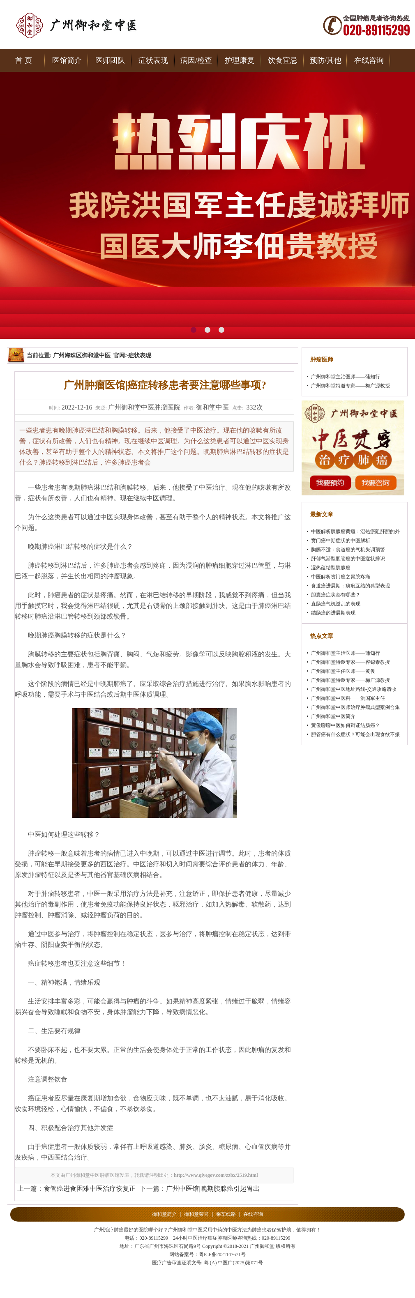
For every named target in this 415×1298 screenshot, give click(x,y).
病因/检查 (196, 60)
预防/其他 (325, 60)
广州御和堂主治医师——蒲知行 (345, 377)
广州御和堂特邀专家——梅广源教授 (350, 386)
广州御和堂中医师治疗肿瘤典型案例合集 (355, 707)
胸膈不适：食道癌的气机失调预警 (348, 549)
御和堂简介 (164, 1214)
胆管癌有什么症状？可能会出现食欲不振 (355, 734)
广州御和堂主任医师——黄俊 (343, 671)
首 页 (23, 60)
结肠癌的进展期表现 (333, 613)
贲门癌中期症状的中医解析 (340, 540)
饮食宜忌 (282, 60)
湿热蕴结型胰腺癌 (330, 568)
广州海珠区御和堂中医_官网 (89, 355)
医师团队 (110, 60)
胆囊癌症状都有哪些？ (335, 595)
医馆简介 (67, 60)
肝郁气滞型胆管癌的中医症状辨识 (348, 559)
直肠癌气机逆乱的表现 (335, 604)
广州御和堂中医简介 (333, 716)
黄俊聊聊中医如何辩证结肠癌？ (345, 725)
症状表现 (153, 60)
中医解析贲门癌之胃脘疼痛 (340, 577)
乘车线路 (226, 1214)
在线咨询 (369, 60)
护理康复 (239, 60)
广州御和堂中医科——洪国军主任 (348, 698)
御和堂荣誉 (196, 1214)
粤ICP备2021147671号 (222, 1254)
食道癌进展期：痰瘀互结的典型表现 (350, 586)
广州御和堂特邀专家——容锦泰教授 (350, 662)
